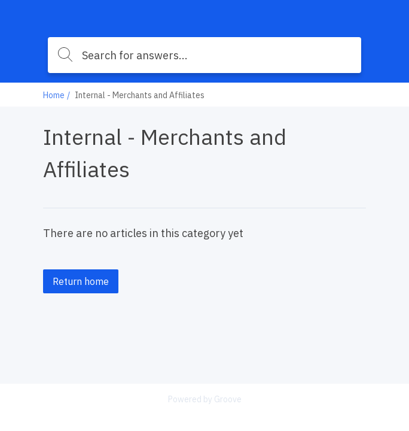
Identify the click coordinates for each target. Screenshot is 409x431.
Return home (81, 281)
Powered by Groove (205, 399)
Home (54, 95)
